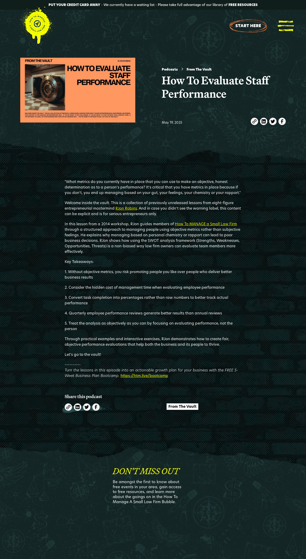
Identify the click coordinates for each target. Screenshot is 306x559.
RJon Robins (126, 208)
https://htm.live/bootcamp (144, 375)
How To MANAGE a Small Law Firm (206, 224)
